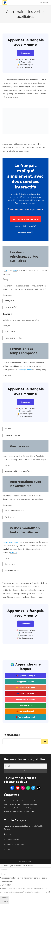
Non (8, 885)
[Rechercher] (44, 741)
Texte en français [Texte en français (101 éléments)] (18, 811)
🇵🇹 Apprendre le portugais (25, 717)
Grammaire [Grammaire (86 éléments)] (21, 808)
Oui (2, 885)
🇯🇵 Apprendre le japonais (25, 699)
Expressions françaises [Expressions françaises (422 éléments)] (29, 804)
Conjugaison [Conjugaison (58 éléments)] (38, 801)
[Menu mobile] (44, 3)
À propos (7, 834)
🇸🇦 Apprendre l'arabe (26, 705)
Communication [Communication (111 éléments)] (10, 801)
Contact (7, 849)
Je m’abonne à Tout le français (25, 219)
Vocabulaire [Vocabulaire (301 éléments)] (30, 811)
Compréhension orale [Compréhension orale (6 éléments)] (25, 801)
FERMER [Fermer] (4, 902)
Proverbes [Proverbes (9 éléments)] (7, 811)
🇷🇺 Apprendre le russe (25, 693)
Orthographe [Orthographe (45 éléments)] (30, 808)
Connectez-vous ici (25, 232)
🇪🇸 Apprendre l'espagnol (25, 687)
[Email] (25, 766)
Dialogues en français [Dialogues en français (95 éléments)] (12, 804)
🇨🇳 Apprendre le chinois (25, 711)
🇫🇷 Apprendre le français (25, 676)
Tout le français (15, 820)
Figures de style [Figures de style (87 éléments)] (10, 808)
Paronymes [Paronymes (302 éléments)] (40, 808)
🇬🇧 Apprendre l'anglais (25, 682)
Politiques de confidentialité (14, 844)
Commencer (25, 53)
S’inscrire (5, 898)
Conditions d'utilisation (12, 839)
